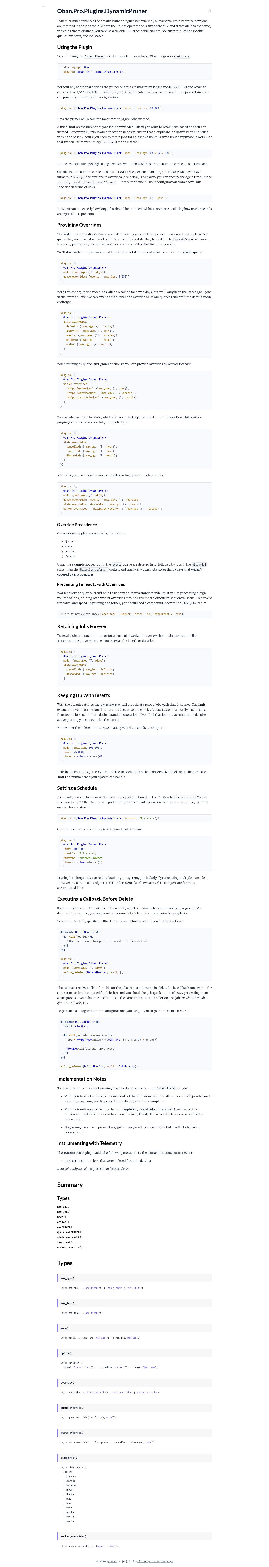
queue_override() (97, 1232)
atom (126, 1417)
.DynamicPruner (13, 102)
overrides (227, 878)
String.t (147, 1367)
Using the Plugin (19, 114)
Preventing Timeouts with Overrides (119, 584)
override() (92, 1227)
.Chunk (7, 203)
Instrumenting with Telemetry (28, 141)
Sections (11, 109)
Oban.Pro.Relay (13, 54)
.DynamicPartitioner (16, 92)
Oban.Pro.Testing (14, 60)
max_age (128, 1337)
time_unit (161, 1287)
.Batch (7, 193)
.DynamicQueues (14, 158)
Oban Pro (23, 14)
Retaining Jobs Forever (23, 122)
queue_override (149, 1392)
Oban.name (177, 1367)
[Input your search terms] (28, 5)
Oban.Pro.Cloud (13, 176)
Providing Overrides (22, 118)
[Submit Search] (5, 5)
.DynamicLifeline (13, 87)
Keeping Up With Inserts (25, 126)
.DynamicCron (12, 82)
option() (91, 1221)
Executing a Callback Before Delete (28, 133)
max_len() (92, 1211)
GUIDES (8, 26)
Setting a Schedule (20, 129)
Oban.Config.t (110, 1367)
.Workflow (9, 208)
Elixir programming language (183, 1561)
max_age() (92, 1206)
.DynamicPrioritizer (15, 97)
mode (137, 1417)
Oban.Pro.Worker (14, 65)
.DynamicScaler (12, 163)
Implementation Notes (23, 137)
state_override (124, 1392)
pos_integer (121, 1287)
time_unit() (93, 1242)
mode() (89, 1216)
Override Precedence (105, 524)
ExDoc (141, 1561)
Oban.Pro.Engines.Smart (18, 41)
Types (10, 151)
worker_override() (98, 1247)
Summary (12, 147)
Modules (24, 26)
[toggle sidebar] (51, 5)
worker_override (174, 1392)
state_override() (97, 1237)
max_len (160, 1337)
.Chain (7, 198)
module (129, 1546)
